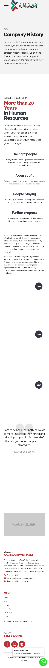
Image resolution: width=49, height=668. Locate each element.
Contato (7, 616)
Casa (6, 29)
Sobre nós (7, 601)
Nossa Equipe (9, 609)
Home (6, 597)
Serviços (7, 605)
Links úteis (8, 613)
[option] (24, 524)
